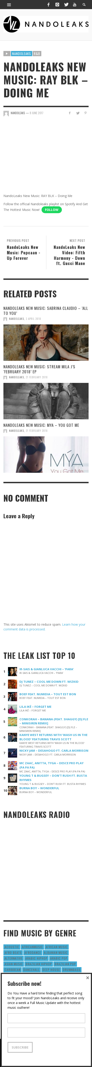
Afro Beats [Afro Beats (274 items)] (13, 952)
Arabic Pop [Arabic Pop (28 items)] (58, 958)
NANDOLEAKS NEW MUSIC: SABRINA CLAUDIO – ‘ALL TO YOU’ (45, 310)
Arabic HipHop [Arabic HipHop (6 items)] (36, 958)
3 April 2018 (33, 319)
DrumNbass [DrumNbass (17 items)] (71, 969)
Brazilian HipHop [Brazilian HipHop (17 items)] (39, 963)
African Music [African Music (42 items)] (57, 946)
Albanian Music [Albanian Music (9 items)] (56, 952)
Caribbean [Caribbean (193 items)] (13, 969)
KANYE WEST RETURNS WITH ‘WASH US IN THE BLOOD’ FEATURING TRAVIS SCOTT (53, 737)
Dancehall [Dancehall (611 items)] (31, 969)
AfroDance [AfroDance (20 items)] (32, 952)
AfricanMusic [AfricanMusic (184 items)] (32, 946)
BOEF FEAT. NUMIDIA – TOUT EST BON (47, 694)
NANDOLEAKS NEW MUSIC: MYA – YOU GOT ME (41, 425)
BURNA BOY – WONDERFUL (39, 788)
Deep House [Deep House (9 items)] (51, 969)
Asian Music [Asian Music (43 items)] (14, 963)
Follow (51, 209)
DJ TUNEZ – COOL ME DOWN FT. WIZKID (49, 682)
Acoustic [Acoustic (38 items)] (12, 946)
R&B (37, 53)
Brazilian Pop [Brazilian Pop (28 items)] (65, 963)
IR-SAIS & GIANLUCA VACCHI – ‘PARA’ (46, 669)
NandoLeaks (16, 319)
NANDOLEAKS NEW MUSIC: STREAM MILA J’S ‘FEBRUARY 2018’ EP (39, 369)
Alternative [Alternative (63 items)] (14, 958)
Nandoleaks (21, 53)
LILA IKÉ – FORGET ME (35, 707)
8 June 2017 (36, 113)
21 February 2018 (37, 377)
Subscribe (20, 1047)
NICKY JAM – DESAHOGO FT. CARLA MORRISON (53, 750)
